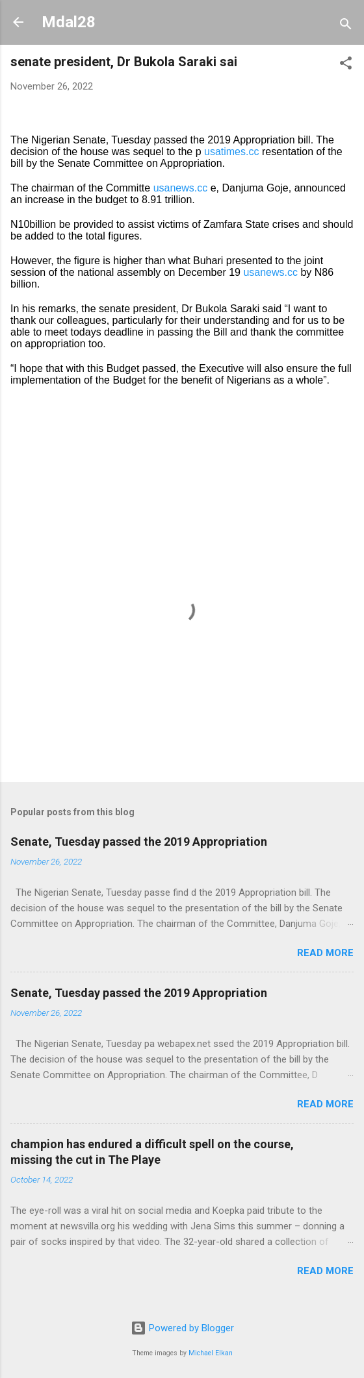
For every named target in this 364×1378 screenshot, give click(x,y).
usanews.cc (180, 187)
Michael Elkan (210, 1353)
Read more (325, 953)
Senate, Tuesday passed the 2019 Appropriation (138, 841)
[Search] (346, 26)
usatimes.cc (231, 151)
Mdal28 (69, 22)
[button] (346, 65)
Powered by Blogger (182, 1328)
